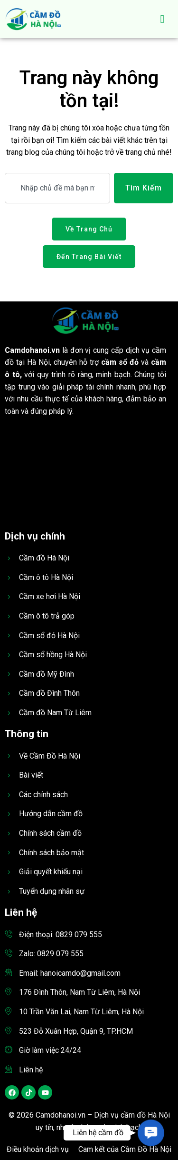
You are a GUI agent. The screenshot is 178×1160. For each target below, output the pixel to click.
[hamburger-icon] (162, 19)
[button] (151, 1133)
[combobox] (57, 188)
